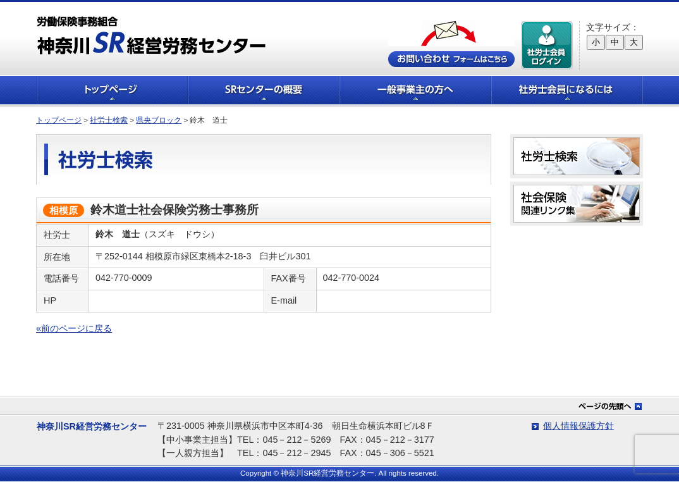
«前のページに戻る (74, 328)
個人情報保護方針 (578, 426)
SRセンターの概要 (264, 90)
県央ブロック (158, 120)
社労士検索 (109, 120)
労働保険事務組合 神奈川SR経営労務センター (151, 35)
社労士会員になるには (567, 90)
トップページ (112, 90)
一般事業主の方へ (415, 90)
